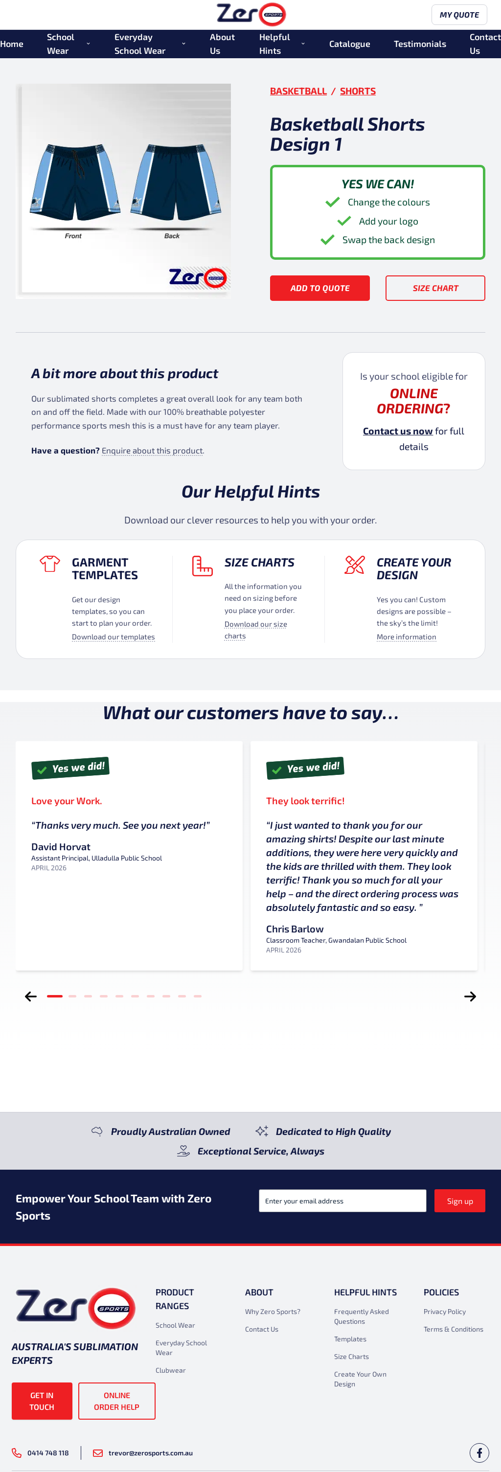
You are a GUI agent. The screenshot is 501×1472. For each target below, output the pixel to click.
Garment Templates (105, 568)
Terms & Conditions (453, 1329)
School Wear (60, 45)
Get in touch (41, 1400)
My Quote (457, 16)
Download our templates (113, 636)
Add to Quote (320, 288)
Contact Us (485, 45)
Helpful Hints (274, 45)
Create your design (414, 568)
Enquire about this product (152, 450)
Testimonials (420, 45)
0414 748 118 (40, 1453)
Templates (350, 1339)
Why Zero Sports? (272, 1311)
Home (11, 45)
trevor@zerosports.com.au (143, 1453)
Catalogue (349, 45)
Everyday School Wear (139, 45)
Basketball (298, 90)
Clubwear (171, 1370)
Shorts (358, 90)
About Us (222, 45)
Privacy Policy (445, 1311)
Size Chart (435, 288)
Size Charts (260, 562)
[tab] (55, 996)
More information (406, 636)
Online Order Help (116, 1400)
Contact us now (398, 430)
